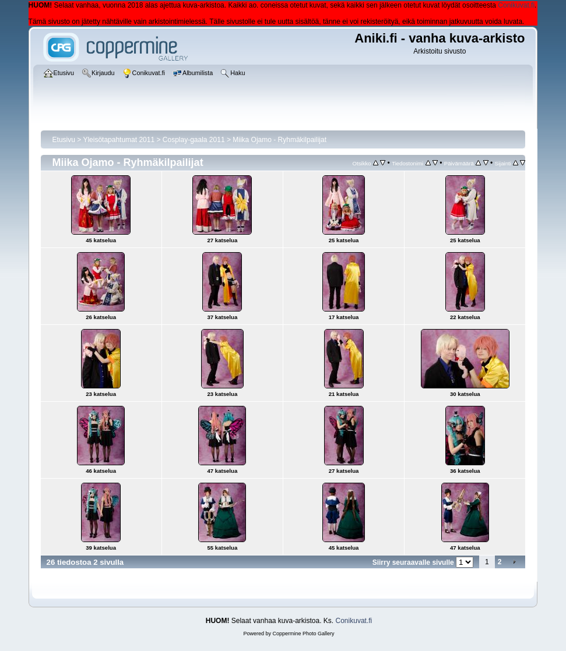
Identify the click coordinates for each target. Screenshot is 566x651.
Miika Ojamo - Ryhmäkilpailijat (279, 140)
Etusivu (63, 140)
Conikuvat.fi (516, 5)
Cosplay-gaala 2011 (194, 140)
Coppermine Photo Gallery (303, 633)
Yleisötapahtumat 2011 (118, 140)
